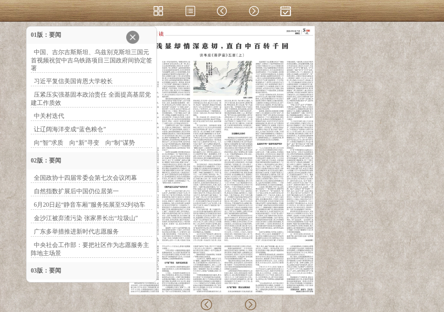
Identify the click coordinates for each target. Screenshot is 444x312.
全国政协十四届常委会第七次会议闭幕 (85, 178)
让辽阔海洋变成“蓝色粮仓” (70, 129)
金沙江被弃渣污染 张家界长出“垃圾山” (86, 218)
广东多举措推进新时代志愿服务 (76, 231)
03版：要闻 (46, 270)
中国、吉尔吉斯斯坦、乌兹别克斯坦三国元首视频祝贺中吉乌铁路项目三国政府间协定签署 (91, 60)
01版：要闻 (46, 35)
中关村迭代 (49, 116)
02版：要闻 (46, 160)
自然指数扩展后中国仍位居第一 (76, 191)
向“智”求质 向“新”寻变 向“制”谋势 (84, 143)
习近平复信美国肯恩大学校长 (73, 81)
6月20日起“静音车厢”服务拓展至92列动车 (89, 205)
